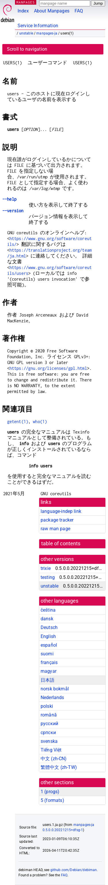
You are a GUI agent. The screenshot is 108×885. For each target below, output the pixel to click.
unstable (26, 33)
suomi (47, 654)
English (48, 636)
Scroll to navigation (27, 49)
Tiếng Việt (51, 750)
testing (48, 577)
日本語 (47, 680)
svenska (49, 741)
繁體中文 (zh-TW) (59, 767)
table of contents (61, 543)
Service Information (38, 25)
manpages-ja (46, 33)
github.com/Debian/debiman (73, 870)
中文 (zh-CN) (54, 758)
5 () (52, 800)
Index (23, 11)
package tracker (57, 520)
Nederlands (52, 697)
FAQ (79, 11)
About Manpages (51, 11)
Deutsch (49, 627)
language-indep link (61, 511)
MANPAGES (25, 2)
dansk (47, 618)
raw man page (55, 528)
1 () (50, 791)
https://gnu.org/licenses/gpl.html (48, 368)
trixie (46, 568)
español (49, 645)
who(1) (40, 421)
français (49, 662)
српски (48, 732)
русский (49, 723)
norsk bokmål (55, 689)
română (49, 715)
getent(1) (17, 421)
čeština (48, 610)
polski (47, 706)
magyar (48, 671)
